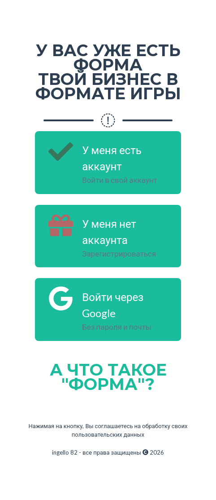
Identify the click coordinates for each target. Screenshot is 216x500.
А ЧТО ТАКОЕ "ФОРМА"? (108, 377)
